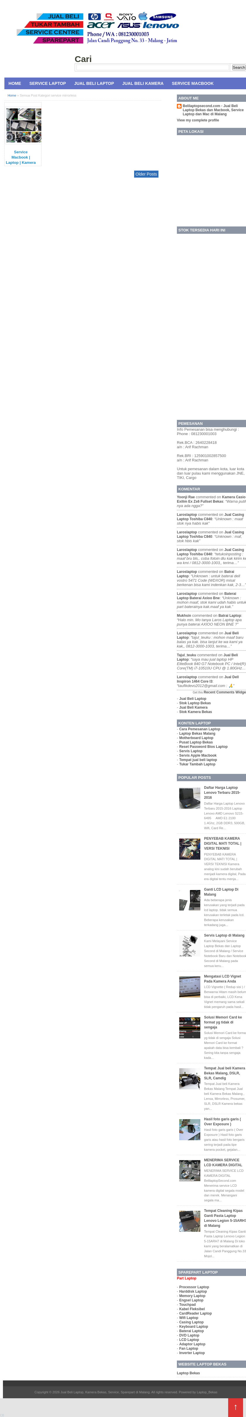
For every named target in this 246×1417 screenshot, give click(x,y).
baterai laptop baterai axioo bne (206, 596)
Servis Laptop (190, 751)
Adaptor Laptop (192, 1344)
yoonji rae (186, 497)
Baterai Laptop (191, 1331)
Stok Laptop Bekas (195, 703)
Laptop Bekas (188, 1373)
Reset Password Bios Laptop (203, 747)
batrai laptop (229, 616)
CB (2, 1415)
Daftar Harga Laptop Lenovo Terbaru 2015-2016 (222, 793)
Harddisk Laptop (193, 1291)
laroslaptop (187, 515)
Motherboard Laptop (196, 738)
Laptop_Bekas (207, 1392)
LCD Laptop (189, 1340)
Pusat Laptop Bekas (196, 742)
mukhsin (184, 616)
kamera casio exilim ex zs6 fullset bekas (211, 499)
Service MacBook (193, 83)
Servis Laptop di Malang (224, 935)
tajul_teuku (186, 655)
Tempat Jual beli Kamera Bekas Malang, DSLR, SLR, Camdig (224, 1073)
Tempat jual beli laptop (198, 760)
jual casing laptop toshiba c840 (210, 517)
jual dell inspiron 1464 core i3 (208, 679)
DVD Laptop (189, 1335)
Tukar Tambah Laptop (197, 764)
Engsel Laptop (191, 1300)
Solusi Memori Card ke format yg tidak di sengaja (223, 1022)
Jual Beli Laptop (94, 83)
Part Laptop (187, 1278)
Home (14, 83)
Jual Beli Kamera (142, 83)
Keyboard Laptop (193, 1327)
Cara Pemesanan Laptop (199, 729)
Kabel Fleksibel (192, 1309)
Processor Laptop (194, 1287)
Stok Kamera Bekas (195, 712)
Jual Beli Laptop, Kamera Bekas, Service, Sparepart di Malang (105, 1392)
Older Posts (146, 174)
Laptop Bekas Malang (197, 733)
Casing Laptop (191, 1322)
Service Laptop (47, 83)
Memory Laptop (192, 1296)
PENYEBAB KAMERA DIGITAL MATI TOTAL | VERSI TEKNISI (222, 844)
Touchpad (187, 1305)
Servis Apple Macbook (198, 755)
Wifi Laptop (188, 1318)
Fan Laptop (188, 1348)
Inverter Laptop (192, 1353)
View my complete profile (198, 120)
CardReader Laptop (195, 1313)
